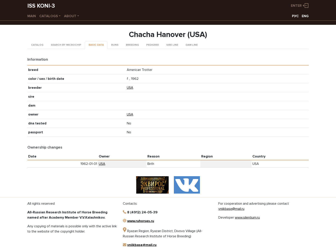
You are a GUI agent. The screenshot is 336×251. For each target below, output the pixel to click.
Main (31, 16)
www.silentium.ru (247, 217)
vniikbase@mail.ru (141, 245)
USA (130, 87)
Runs (115, 45)
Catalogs (48, 16)
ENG (305, 16)
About (70, 16)
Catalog (37, 45)
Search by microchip (66, 45)
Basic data (96, 45)
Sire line (172, 45)
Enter (296, 5)
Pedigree (152, 45)
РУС (295, 16)
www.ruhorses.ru (140, 221)
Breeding (132, 45)
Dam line (192, 45)
